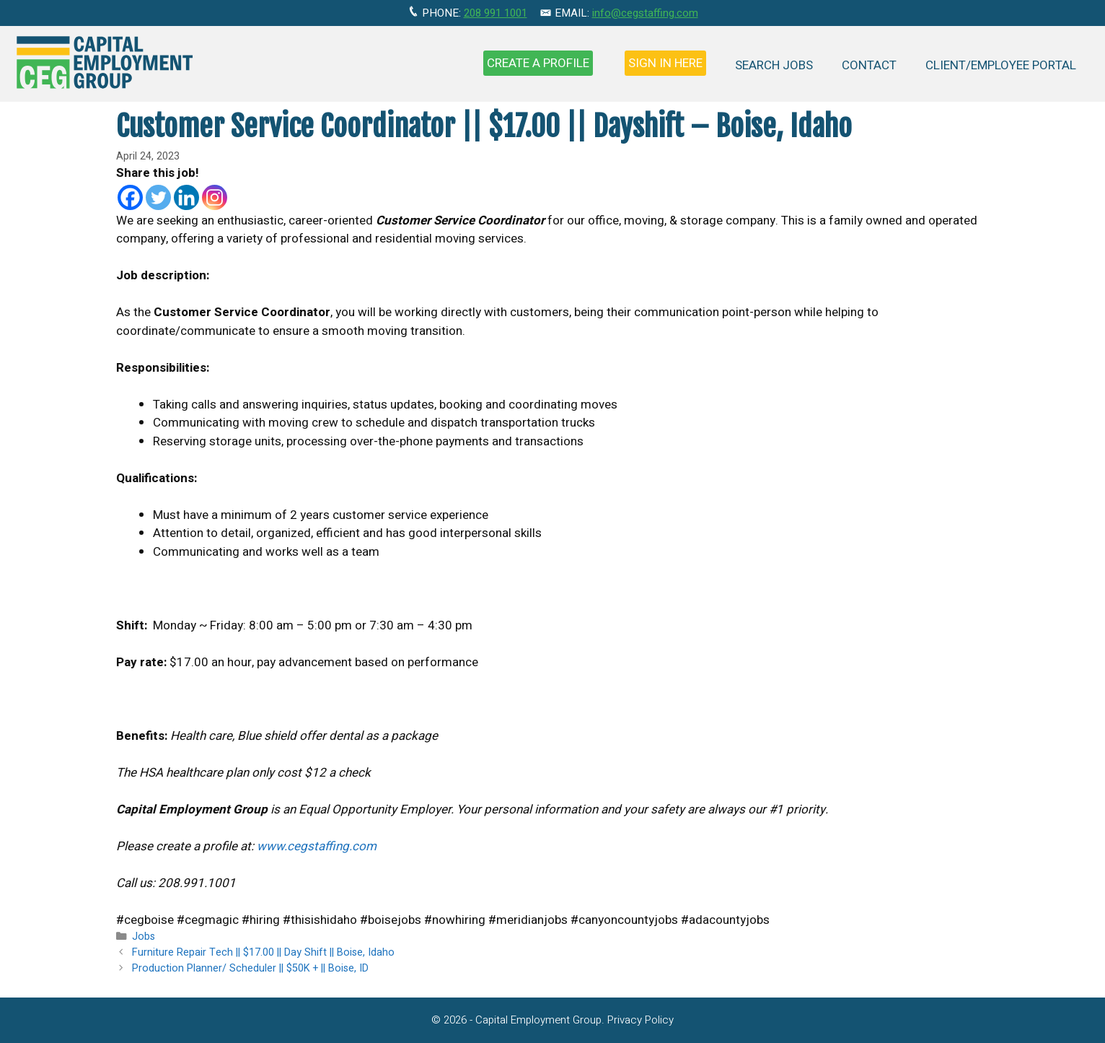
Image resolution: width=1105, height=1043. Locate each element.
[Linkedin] (186, 197)
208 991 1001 (495, 13)
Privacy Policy (640, 1020)
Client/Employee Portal (1000, 65)
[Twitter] (158, 197)
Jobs (143, 936)
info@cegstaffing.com (645, 13)
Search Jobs (774, 65)
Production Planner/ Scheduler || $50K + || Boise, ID (250, 968)
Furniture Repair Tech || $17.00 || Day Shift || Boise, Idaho (263, 952)
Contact (869, 65)
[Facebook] (130, 197)
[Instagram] (214, 197)
